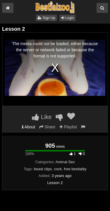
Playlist (68, 127)
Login (67, 18)
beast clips (43, 169)
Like (42, 117)
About (28, 127)
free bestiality (75, 169)
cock (58, 169)
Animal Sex (65, 162)
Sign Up (46, 18)
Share (47, 127)
